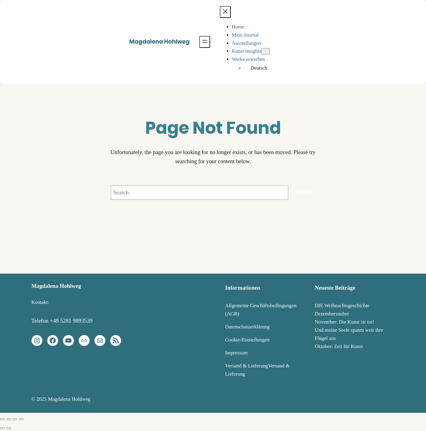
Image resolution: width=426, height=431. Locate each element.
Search (303, 192)
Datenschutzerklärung (247, 327)
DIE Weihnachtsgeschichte (342, 305)
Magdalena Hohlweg (159, 42)
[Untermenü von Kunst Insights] (265, 51)
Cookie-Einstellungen (247, 340)
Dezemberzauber (332, 314)
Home (238, 27)
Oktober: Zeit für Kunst (339, 346)
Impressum (236, 353)
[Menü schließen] (225, 12)
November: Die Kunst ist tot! (344, 322)
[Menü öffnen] (204, 42)
